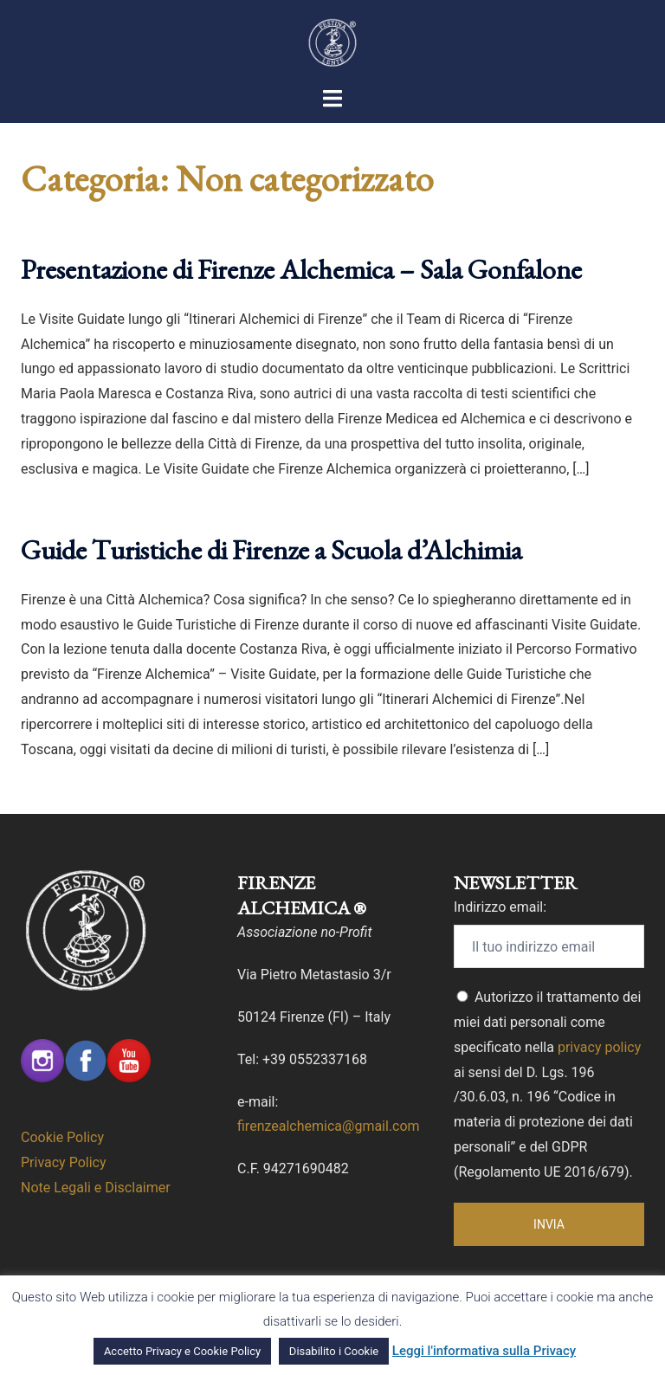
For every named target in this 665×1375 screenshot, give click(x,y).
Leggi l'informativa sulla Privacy (484, 1351)
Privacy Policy (64, 1162)
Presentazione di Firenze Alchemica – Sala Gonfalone (301, 269)
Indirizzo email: (500, 907)
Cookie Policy (62, 1137)
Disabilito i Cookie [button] (333, 1351)
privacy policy (599, 1047)
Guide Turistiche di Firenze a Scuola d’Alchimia (271, 550)
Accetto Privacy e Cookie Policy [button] (182, 1351)
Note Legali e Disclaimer (96, 1187)
